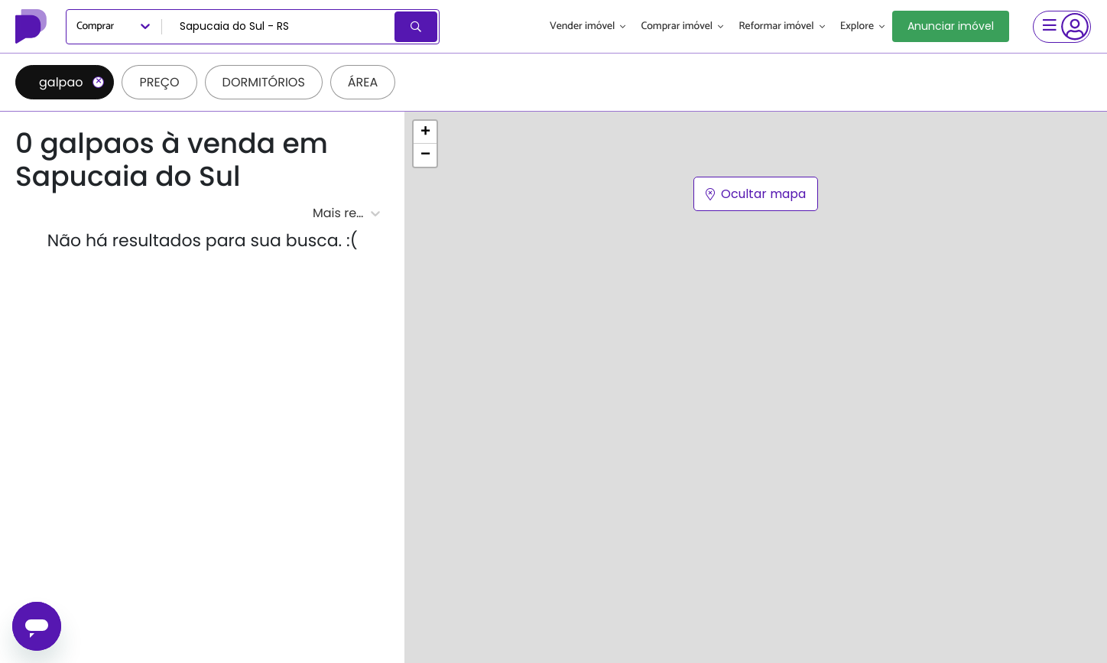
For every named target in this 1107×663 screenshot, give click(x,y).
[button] (425, 132)
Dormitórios (263, 82)
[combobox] (279, 26)
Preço (159, 82)
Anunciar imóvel (950, 26)
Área (363, 82)
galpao (71, 82)
